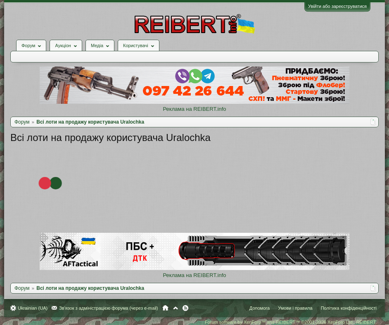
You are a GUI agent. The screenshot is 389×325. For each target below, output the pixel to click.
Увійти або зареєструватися (337, 6)
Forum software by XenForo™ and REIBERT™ (291, 322)
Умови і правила (295, 308)
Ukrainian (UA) (32, 308)
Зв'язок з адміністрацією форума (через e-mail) (108, 308)
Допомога (259, 308)
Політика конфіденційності (349, 308)
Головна (165, 308)
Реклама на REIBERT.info (194, 109)
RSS (185, 308)
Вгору (175, 308)
